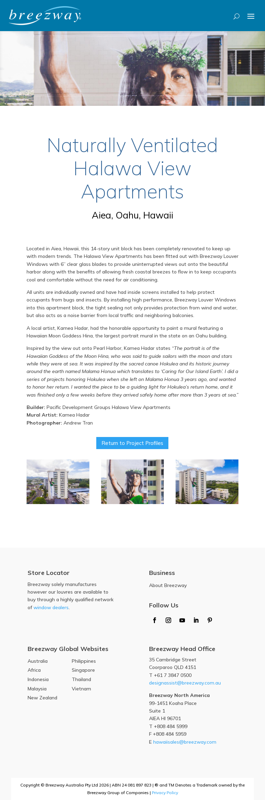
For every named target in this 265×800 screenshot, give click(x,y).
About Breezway (168, 585)
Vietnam (81, 689)
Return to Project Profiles (132, 443)
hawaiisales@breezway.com (184, 742)
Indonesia (38, 679)
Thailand (81, 679)
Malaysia (37, 689)
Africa (34, 670)
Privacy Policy (165, 792)
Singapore (83, 670)
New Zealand (42, 698)
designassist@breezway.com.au (185, 683)
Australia (38, 661)
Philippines (84, 661)
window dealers (51, 607)
